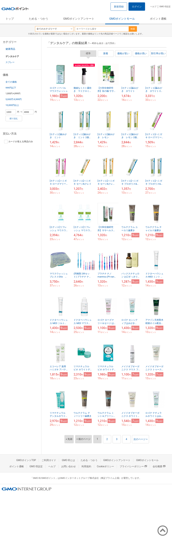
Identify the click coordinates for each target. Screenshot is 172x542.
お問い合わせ (68, 466)
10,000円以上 (12, 105)
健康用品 (10, 49)
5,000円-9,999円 (14, 99)
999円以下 (11, 87)
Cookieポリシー (105, 466)
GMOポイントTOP (26, 460)
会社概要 (159, 466)
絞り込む (14, 118)
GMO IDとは (68, 460)
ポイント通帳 (158, 18)
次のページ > (140, 439)
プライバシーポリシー (133, 466)
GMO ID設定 (165, 6)
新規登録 (119, 6)
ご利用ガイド (49, 460)
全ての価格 (11, 82)
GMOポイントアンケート (78, 18)
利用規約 (86, 466)
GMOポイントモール (122, 18)
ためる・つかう (38, 18)
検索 (133, 29)
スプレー (10, 62)
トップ (10, 18)
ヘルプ (153, 6)
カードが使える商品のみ (18, 141)
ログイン (137, 6)
